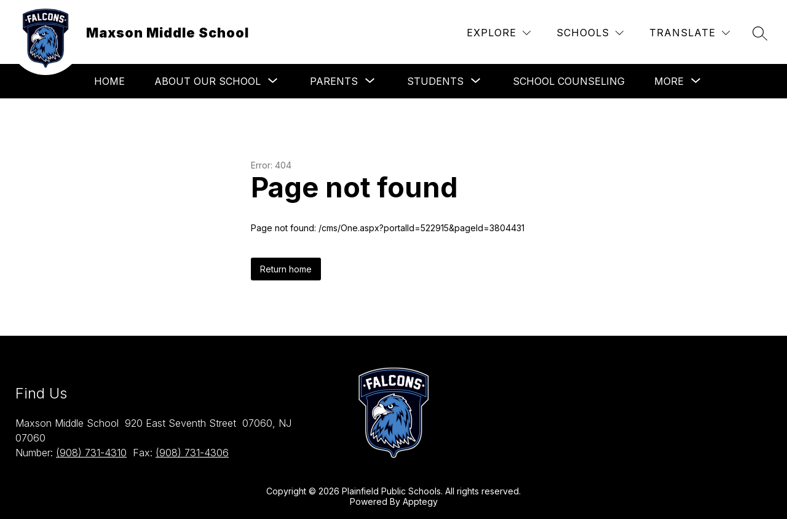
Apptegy (420, 501)
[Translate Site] (689, 33)
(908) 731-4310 (91, 452)
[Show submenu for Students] (435, 81)
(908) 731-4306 (192, 452)
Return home (286, 269)
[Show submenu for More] (669, 81)
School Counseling (569, 81)
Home (109, 81)
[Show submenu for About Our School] (207, 81)
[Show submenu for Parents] (334, 81)
